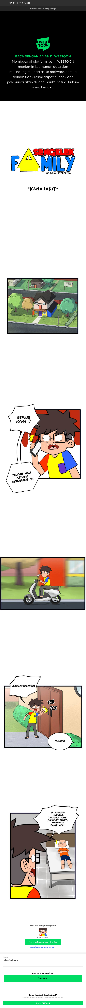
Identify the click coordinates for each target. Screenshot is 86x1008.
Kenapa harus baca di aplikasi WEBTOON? (43, 947)
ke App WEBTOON (43, 1003)
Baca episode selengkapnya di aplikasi (43, 942)
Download (43, 978)
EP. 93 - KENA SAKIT (19, 3)
